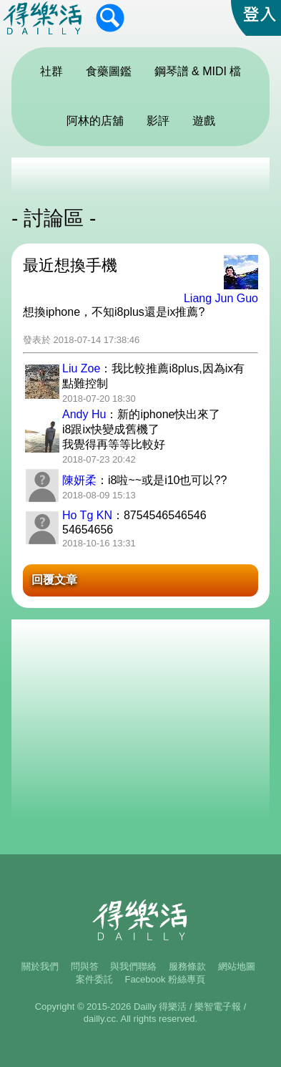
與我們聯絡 (133, 966)
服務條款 (187, 966)
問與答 (85, 966)
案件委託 (94, 979)
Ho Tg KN (87, 515)
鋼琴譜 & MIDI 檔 (198, 71)
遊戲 (203, 121)
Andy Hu (84, 414)
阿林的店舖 (95, 121)
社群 (51, 71)
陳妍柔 (79, 480)
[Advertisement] (140, 175)
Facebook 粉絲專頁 (164, 979)
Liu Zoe (81, 368)
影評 (158, 121)
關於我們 (40, 966)
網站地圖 (236, 966)
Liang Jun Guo (221, 298)
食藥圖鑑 (109, 71)
